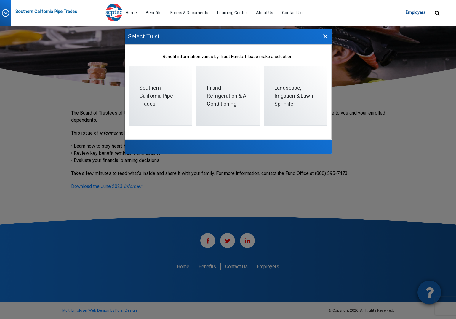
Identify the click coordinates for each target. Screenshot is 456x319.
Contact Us (292, 12)
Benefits (153, 12)
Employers (415, 12)
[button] (7, 13)
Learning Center (232, 12)
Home (131, 12)
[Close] (325, 36)
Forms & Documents (189, 12)
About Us (264, 12)
